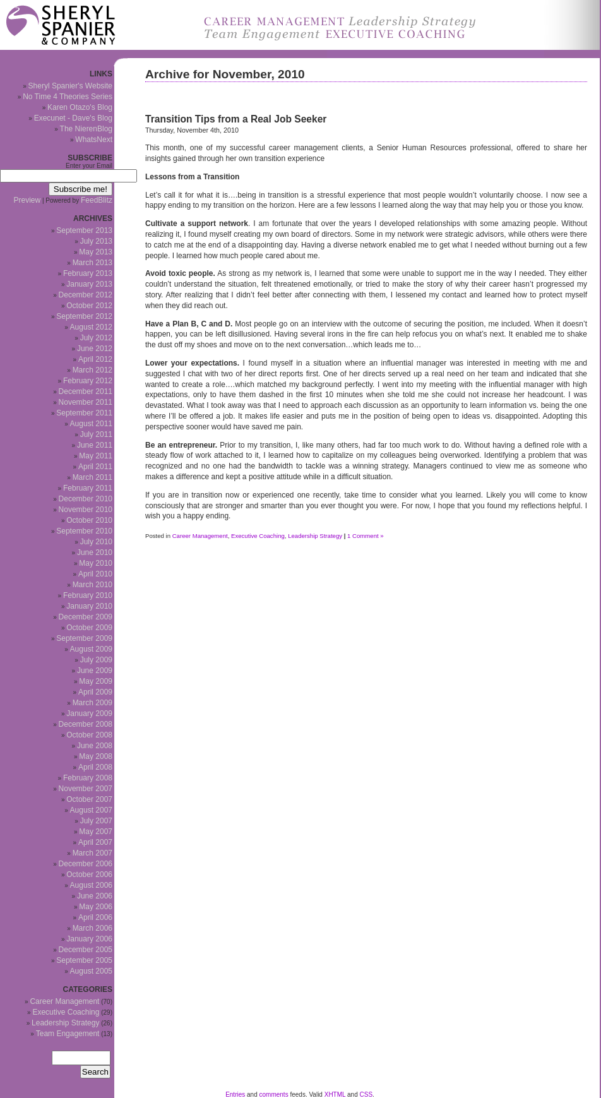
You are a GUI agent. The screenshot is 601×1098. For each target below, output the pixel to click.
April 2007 (95, 842)
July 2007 (96, 820)
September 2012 (84, 316)
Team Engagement (68, 1033)
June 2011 (94, 445)
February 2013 (87, 273)
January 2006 (89, 938)
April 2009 (95, 692)
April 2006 (95, 917)
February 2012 (87, 380)
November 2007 (85, 788)
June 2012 (94, 348)
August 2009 (91, 649)
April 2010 (95, 574)
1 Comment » (365, 535)
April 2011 (95, 466)
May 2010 (95, 563)
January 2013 (89, 284)
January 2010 (89, 606)
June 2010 (94, 552)
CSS (366, 1094)
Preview (27, 200)
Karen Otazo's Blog (79, 107)
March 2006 (92, 928)
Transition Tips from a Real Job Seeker (235, 119)
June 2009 (94, 670)
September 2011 (84, 413)
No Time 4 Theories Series (67, 96)
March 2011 (92, 477)
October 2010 (89, 520)
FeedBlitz (96, 200)
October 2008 (89, 735)
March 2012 (92, 370)
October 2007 (89, 799)
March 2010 (92, 584)
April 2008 (95, 767)
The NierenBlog (86, 128)
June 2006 (94, 896)
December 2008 (85, 724)
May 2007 (95, 831)
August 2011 (91, 423)
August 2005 (91, 971)
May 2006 (95, 906)
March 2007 (92, 853)
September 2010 (84, 531)
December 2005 (85, 949)
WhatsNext (93, 139)
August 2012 (91, 327)
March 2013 (92, 262)
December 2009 (85, 616)
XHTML (335, 1094)
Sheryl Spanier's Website (70, 85)
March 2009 (92, 702)
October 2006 (89, 874)
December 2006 (85, 863)
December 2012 (85, 294)
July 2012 (96, 337)
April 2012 (95, 359)
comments (274, 1094)
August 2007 (91, 810)
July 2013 (96, 241)
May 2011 (95, 455)
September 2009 (84, 638)
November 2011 (85, 402)
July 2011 (96, 434)
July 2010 (96, 541)
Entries (235, 1094)
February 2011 (87, 488)
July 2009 (96, 659)
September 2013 (84, 230)
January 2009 (89, 713)
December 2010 (85, 498)
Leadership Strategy (315, 535)
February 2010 (87, 595)
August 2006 (91, 885)
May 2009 (95, 681)
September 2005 (84, 960)
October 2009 (89, 627)
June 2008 (94, 745)
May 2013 (95, 252)
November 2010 (85, 509)
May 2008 (95, 756)
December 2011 (85, 391)
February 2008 (87, 777)
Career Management (200, 535)
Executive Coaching (258, 535)
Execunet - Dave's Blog (73, 118)
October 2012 (89, 305)
